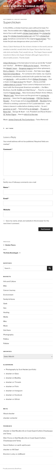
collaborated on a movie (12, 85)
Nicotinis (43, 101)
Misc (5, 321)
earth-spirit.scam (23, 445)
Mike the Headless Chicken (34, 31)
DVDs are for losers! (31, 66)
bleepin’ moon (11, 68)
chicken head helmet (30, 33)
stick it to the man (31, 114)
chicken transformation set (21, 36)
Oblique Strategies (40, 79)
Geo (4, 308)
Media (5, 317)
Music (5, 326)
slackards (10, 79)
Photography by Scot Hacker (17, 369)
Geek (5, 303)
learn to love (18, 82)
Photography (8, 335)
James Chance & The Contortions (21, 120)
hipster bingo (15, 93)
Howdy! (6, 101)
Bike (5, 286)
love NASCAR (32, 101)
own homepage (29, 98)
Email (6, 198)
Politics (6, 339)
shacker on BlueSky (13, 378)
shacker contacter (10, 418)
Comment (8, 149)
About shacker (8, 413)
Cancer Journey (9, 290)
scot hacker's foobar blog (23, 6)
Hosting (6, 312)
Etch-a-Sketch (8, 71)
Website (6, 210)
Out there (9, 128)
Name (6, 187)
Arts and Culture (9, 281)
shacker (23, 19)
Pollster (6, 343)
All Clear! (15, 450)
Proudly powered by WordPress (12, 468)
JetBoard (21, 454)
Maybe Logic (9, 95)
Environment (8, 295)
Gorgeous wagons (26, 68)
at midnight (34, 109)
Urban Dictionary (9, 63)
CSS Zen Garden (42, 98)
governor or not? (9, 109)
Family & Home (9, 299)
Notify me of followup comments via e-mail (19, 182)
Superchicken (41, 39)
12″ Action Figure (9, 114)
